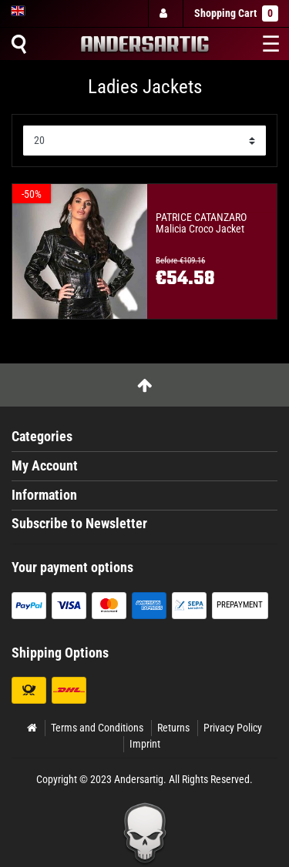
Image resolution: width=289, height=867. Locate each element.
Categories (42, 436)
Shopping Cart (236, 13)
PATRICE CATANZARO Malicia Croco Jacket (201, 223)
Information (44, 495)
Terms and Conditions (97, 727)
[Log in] (165, 13)
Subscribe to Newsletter (79, 523)
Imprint (144, 744)
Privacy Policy (232, 727)
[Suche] (18, 44)
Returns (173, 727)
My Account (45, 466)
